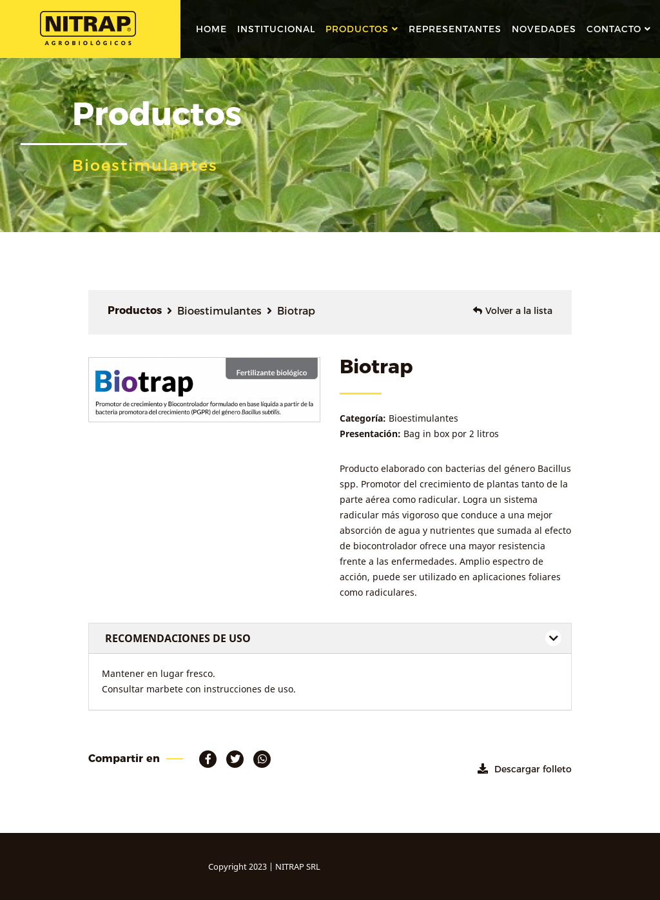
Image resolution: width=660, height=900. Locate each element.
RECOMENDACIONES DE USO (178, 638)
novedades (544, 29)
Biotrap (296, 311)
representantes (455, 29)
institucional (276, 29)
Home (211, 29)
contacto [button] (614, 29)
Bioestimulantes (219, 311)
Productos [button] (357, 29)
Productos (135, 310)
